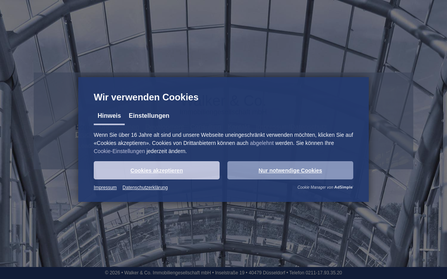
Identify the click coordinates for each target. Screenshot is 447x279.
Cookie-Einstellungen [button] (119, 151)
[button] (157, 170)
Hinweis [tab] (109, 115)
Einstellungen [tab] (149, 115)
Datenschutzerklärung (145, 187)
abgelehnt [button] (262, 143)
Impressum (105, 187)
